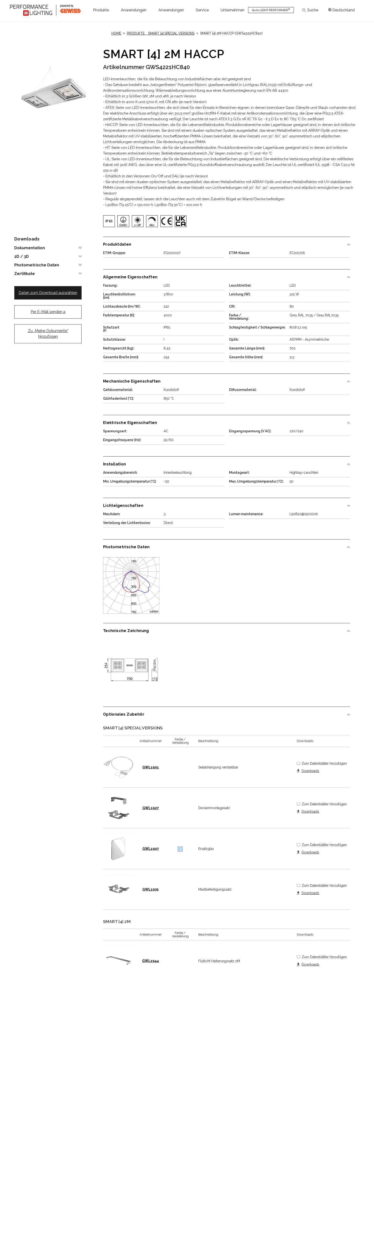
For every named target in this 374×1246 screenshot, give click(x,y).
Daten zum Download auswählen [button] (48, 292)
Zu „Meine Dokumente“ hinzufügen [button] (48, 334)
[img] (109, 221)
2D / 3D (21, 257)
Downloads (310, 771)
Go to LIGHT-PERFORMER (271, 10)
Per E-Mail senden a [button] (48, 311)
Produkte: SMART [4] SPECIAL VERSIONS (160, 33)
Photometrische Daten (36, 265)
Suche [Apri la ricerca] (310, 10)
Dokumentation (29, 248)
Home (116, 33)
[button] (101, 10)
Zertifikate (24, 274)
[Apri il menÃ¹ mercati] (341, 10)
